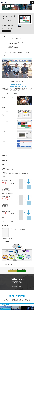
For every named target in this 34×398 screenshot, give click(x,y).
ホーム (3, 11)
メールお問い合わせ (11, 271)
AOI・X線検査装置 (28, 395)
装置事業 (6, 11)
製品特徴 (6, 31)
